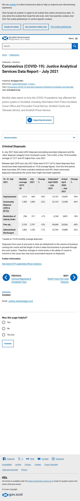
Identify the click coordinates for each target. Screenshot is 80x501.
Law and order (67, 87)
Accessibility (7, 465)
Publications (14, 55)
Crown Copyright (51, 465)
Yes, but (10, 334)
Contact (28, 465)
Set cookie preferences (61, 27)
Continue (8, 344)
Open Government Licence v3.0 (40, 481)
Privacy (24, 470)
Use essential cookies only (36, 27)
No (8, 328)
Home (4, 55)
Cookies (38, 465)
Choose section (39, 137)
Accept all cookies (11, 27)
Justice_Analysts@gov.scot (20, 301)
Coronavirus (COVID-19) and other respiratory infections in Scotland (34, 87)
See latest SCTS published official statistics (21, 264)
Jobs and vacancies (10, 470)
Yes (8, 322)
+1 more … (32, 84)
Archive (18, 465)
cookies (12, 4)
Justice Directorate (19, 84)
